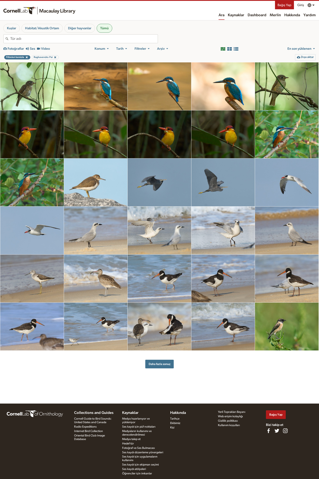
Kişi (172, 427)
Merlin (275, 15)
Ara (221, 15)
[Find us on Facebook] (268, 430)
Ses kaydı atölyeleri (134, 469)
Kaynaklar (236, 15)
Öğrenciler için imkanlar (137, 473)
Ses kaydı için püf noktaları (138, 426)
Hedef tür (128, 443)
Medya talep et (131, 439)
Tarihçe (174, 418)
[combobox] (84, 39)
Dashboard (257, 15)
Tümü (104, 28)
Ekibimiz (175, 423)
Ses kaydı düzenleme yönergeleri (142, 452)
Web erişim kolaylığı (230, 416)
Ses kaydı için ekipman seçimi (140, 464)
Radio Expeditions (85, 426)
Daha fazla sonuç (160, 364)
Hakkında (292, 15)
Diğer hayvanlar (79, 28)
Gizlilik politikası (228, 420)
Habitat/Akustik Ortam (42, 28)
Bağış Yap (284, 5)
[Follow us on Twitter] (276, 430)
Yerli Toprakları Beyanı (231, 412)
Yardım (309, 15)
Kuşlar (11, 28)
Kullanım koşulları (229, 425)
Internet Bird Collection (88, 431)
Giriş (300, 5)
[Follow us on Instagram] (285, 430)
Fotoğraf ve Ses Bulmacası (138, 448)
